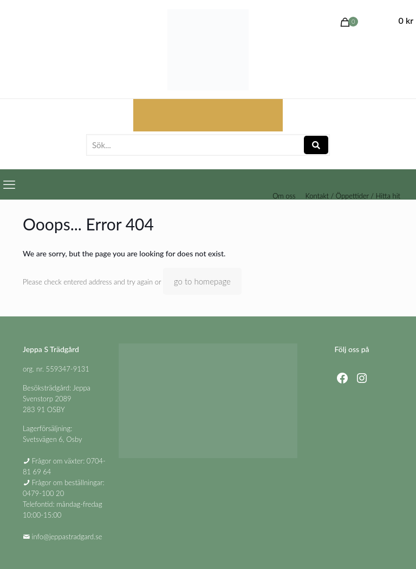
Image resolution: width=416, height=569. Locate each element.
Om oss (283, 196)
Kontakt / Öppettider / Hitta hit (353, 196)
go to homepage (202, 281)
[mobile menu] (9, 184)
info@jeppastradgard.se (67, 536)
